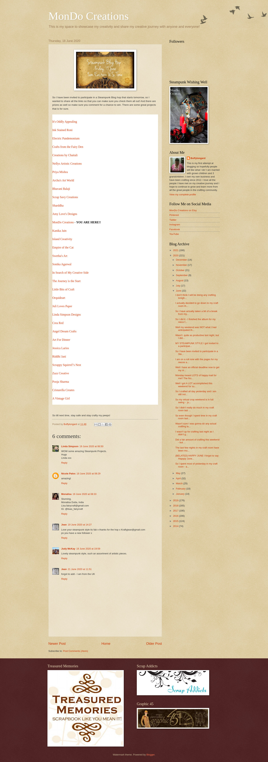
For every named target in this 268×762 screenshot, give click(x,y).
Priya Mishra (60, 172)
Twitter (172, 219)
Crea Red (57, 323)
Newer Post (57, 644)
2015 (176, 521)
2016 (176, 515)
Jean (64, 524)
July (178, 285)
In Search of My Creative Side (70, 272)
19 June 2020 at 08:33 (84, 494)
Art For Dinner (61, 339)
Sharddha (57, 205)
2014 (176, 526)
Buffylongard (198, 158)
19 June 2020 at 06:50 (91, 446)
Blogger (150, 754)
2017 (176, 510)
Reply (64, 462)
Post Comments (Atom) (75, 651)
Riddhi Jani (59, 356)
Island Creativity (62, 239)
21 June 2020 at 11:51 (80, 569)
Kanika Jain (59, 230)
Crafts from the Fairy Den (67, 146)
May (178, 473)
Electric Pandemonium (65, 138)
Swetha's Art (59, 255)
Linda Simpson (69, 446)
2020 (176, 255)
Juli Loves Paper (62, 306)
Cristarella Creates (63, 390)
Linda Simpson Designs (66, 314)
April (178, 478)
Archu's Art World (63, 180)
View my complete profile (182, 194)
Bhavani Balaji (61, 188)
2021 (176, 250)
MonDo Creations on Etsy (183, 210)
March (179, 483)
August (180, 280)
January (180, 493)
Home (105, 644)
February (181, 488)
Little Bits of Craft (63, 289)
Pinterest (174, 215)
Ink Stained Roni (62, 130)
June (179, 290)
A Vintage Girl (61, 398)
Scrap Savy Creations (65, 197)
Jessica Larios (60, 348)
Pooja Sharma (60, 381)
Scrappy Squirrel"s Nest (66, 364)
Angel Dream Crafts (64, 331)
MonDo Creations (88, 16)
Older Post (154, 644)
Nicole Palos (68, 473)
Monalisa (66, 494)
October (180, 270)
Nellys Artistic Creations (67, 163)
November (182, 265)
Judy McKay (68, 548)
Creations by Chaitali (65, 155)
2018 (176, 505)
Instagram (174, 224)
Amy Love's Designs (64, 213)
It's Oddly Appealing (64, 121)
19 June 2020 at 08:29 (88, 473)
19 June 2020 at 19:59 (88, 548)
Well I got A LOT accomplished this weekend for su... (193, 385)
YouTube (174, 234)
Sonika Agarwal (61, 264)
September (182, 275)
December (182, 259)
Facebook (174, 229)
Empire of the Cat (63, 247)
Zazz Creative (60, 373)
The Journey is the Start (66, 281)
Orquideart (58, 297)
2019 (176, 500)
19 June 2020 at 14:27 (80, 524)
